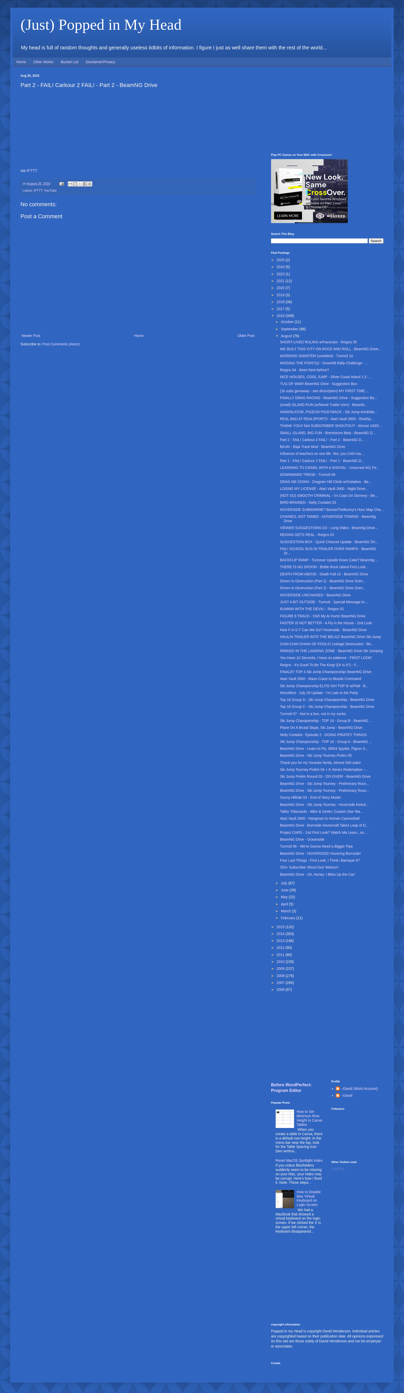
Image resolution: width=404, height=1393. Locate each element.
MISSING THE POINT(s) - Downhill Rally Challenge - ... (324, 363)
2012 (281, 948)
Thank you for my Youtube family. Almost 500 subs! (320, 763)
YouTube (50, 190)
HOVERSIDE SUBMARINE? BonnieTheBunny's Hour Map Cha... (332, 510)
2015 (281, 927)
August (287, 336)
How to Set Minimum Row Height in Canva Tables (309, 1118)
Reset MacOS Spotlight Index (299, 1160)
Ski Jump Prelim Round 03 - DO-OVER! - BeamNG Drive (325, 776)
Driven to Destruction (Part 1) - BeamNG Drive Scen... (323, 588)
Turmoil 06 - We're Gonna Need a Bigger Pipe (316, 846)
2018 (281, 302)
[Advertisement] (327, 110)
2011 (281, 955)
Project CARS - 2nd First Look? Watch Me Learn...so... (323, 832)
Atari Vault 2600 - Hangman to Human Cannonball (320, 818)
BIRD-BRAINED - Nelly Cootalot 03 (308, 502)
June (285, 890)
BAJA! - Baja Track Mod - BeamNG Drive (312, 447)
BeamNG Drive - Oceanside (302, 839)
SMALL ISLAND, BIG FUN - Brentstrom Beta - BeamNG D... (328, 433)
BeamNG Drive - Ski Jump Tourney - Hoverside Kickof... (324, 805)
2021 (281, 281)
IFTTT (32, 170)
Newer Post (31, 336)
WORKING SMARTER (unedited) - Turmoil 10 (316, 356)
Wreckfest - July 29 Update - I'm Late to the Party (319, 693)
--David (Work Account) (359, 1089)
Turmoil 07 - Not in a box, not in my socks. (313, 714)
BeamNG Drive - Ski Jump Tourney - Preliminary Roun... (324, 784)
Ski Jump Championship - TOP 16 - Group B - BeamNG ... (326, 721)
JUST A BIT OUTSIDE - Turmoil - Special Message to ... (324, 602)
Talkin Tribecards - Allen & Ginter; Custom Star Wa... (321, 811)
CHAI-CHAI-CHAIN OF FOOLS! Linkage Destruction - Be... (327, 644)
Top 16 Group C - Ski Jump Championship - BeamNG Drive (327, 707)
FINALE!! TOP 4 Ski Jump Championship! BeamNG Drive (325, 672)
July (284, 883)
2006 (281, 990)
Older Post (246, 336)
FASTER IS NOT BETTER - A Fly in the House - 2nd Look (326, 623)
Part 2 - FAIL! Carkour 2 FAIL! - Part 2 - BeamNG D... (322, 440)
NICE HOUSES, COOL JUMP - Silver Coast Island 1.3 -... (326, 377)
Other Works (43, 62)
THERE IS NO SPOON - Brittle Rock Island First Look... (324, 567)
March (286, 911)
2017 (281, 309)
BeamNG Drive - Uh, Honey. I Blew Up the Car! (317, 874)
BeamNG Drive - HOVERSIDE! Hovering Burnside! (320, 853)
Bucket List (69, 62)
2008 (281, 976)
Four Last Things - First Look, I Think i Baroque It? (320, 860)
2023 (281, 274)
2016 (281, 316)
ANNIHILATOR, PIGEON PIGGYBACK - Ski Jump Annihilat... (328, 412)
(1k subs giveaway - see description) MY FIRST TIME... (324, 391)
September (290, 329)
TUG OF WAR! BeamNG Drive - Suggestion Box (318, 384)
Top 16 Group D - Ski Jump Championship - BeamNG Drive (327, 700)
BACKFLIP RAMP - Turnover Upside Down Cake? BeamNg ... (329, 560)
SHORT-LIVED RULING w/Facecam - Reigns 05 (318, 342)
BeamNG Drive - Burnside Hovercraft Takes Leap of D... (324, 825)
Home (21, 62)
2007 (281, 983)
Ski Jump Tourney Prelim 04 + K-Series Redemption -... (324, 769)
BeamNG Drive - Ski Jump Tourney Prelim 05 (316, 755)
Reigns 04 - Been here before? (304, 370)
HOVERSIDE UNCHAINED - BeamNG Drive (315, 595)
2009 (281, 969)
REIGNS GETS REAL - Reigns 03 (307, 535)
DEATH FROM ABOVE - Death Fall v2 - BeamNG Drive (324, 574)
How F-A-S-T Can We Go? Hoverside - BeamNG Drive (323, 630)
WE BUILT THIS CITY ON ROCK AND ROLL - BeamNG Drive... (330, 349)
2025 (281, 260)
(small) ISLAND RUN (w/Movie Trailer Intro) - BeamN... (323, 405)
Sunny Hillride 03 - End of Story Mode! (310, 797)
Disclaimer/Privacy (100, 62)
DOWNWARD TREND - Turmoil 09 (307, 475)
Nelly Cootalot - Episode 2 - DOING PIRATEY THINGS (323, 735)
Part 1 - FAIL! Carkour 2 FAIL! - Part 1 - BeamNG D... (322, 461)
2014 (281, 934)
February (288, 918)
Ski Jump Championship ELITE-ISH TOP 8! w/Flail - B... (324, 686)
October (288, 322)
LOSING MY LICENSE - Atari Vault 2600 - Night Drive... (324, 489)
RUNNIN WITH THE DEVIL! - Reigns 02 (312, 609)
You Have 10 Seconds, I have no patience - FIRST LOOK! (326, 658)
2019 (281, 295)
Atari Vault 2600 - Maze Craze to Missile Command (320, 679)
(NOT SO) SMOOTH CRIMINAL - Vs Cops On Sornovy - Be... (329, 495)
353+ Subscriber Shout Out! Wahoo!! (309, 867)
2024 (281, 267)
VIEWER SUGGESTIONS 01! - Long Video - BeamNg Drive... (329, 528)
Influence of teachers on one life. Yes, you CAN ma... (322, 454)
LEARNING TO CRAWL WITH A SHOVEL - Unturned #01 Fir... (329, 468)
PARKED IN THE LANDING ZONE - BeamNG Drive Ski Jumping (331, 651)
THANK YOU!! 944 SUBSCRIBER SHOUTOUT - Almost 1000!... (331, 426)
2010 (281, 962)
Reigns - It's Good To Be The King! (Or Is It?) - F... (319, 665)
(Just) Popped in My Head (101, 24)
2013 (281, 941)
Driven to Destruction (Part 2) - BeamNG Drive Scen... (323, 581)
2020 (281, 288)
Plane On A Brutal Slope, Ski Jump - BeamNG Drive (321, 728)
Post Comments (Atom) (61, 344)
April (285, 904)
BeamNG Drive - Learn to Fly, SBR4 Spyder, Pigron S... (324, 749)
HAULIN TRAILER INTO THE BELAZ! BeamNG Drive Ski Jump (330, 637)
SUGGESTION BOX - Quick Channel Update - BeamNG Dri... (329, 542)
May (284, 897)
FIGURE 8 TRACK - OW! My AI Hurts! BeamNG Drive (322, 616)
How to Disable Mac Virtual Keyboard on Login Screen (309, 1198)
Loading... (339, 1169)
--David (346, 1095)
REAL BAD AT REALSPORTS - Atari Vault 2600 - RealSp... (327, 419)
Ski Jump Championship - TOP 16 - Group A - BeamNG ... (326, 742)
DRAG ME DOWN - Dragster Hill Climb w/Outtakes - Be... (326, 482)
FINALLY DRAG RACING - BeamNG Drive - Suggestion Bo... (328, 398)
